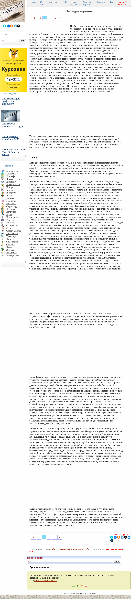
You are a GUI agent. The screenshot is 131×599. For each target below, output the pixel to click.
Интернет (11, 181)
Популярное (52, 2)
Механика (11, 203)
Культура (10, 190)
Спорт (9, 228)
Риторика (10, 222)
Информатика (13, 184)
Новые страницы (75, 3)
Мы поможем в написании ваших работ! (71, 549)
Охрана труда (13, 206)
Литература (12, 192)
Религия (10, 220)
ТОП (64, 2)
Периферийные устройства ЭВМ (10, 137)
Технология (12, 233)
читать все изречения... (45, 580)
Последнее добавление (89, 593)
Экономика (11, 252)
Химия (9, 247)
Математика (12, 198)
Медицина (11, 201)
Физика (10, 239)
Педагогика (12, 209)
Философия (12, 241)
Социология (12, 225)
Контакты (101, 2)
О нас (41, 3)
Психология (12, 217)
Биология (11, 173)
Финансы (10, 244)
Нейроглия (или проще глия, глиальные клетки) (14, 152)
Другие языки (13, 179)
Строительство (13, 230)
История (10, 187)
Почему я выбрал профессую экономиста (11, 101)
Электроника (12, 255)
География (11, 176)
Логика (9, 195)
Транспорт (11, 236)
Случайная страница (88, 3)
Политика (11, 211)
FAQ (112, 2)
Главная (32, 2)
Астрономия (12, 171)
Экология (10, 250)
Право (9, 214)
